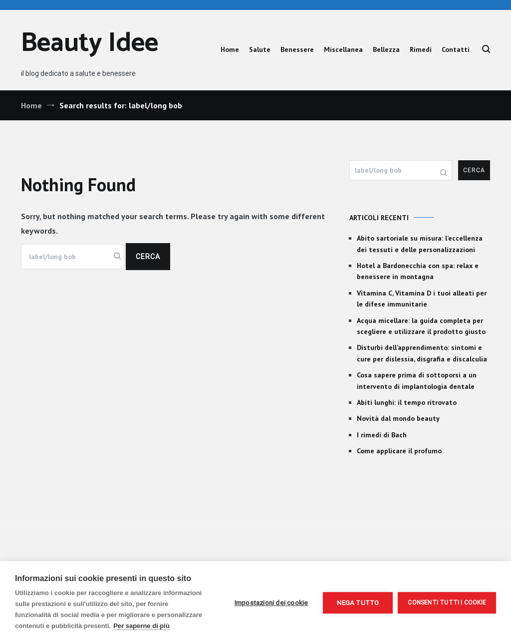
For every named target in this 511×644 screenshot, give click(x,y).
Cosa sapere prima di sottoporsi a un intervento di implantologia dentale (417, 380)
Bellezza (386, 49)
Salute (259, 49)
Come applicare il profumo (399, 450)
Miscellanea (343, 49)
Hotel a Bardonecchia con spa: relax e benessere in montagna (418, 271)
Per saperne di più (141, 626)
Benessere (297, 49)
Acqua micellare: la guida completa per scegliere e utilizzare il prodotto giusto (421, 326)
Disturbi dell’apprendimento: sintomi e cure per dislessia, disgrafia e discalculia (422, 353)
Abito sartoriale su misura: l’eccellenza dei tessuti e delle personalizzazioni (420, 244)
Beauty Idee (89, 43)
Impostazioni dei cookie (271, 603)
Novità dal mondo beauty (398, 418)
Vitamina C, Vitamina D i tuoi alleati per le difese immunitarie (422, 299)
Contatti (456, 49)
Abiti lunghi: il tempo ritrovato (407, 402)
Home (230, 49)
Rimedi (421, 49)
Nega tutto (358, 603)
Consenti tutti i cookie (447, 602)
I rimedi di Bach (382, 434)
